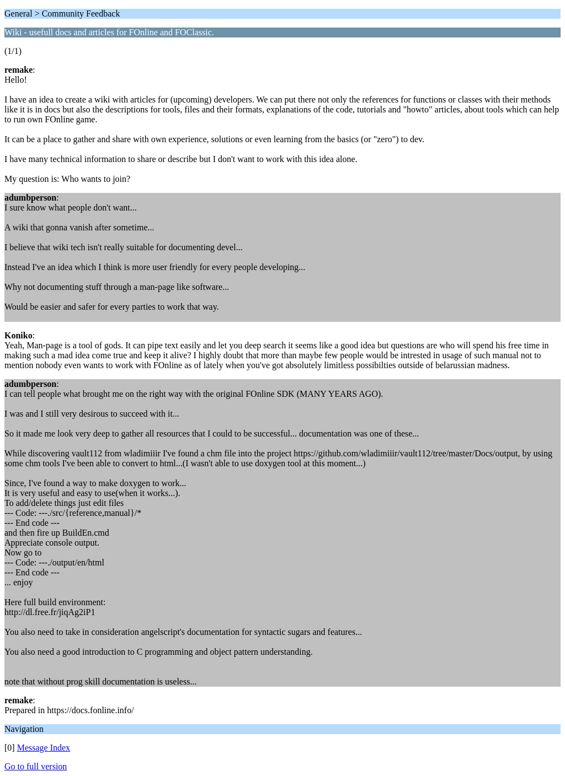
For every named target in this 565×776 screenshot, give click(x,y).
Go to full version (35, 766)
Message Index (43, 747)
